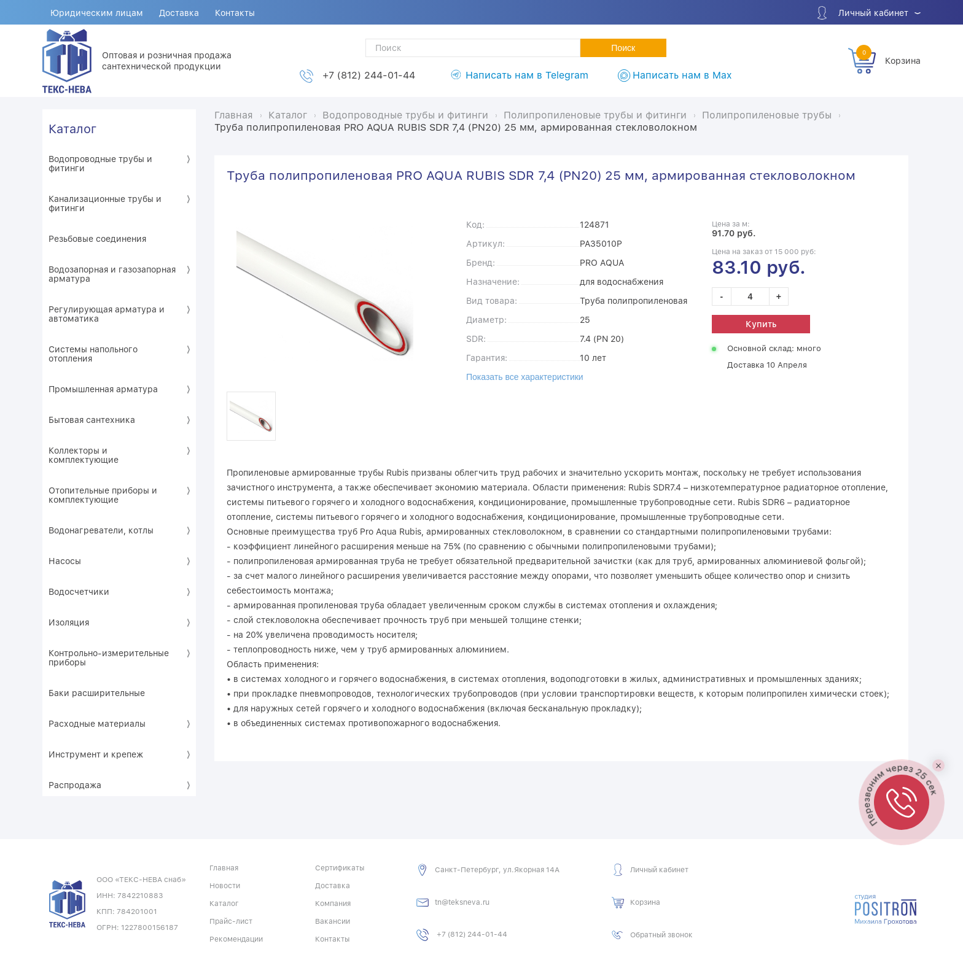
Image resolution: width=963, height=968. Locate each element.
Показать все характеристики (524, 377)
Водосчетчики (79, 592)
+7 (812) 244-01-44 (368, 75)
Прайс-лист (230, 921)
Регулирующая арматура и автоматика (107, 313)
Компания (333, 903)
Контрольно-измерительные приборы (109, 657)
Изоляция (69, 622)
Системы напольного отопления (93, 353)
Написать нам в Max (682, 75)
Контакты (235, 13)
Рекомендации (236, 939)
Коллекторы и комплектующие (84, 455)
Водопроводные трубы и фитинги (100, 163)
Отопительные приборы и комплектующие (103, 495)
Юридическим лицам (96, 13)
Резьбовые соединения (97, 239)
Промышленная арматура (103, 389)
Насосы (65, 561)
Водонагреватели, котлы (101, 530)
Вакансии (332, 921)
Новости (224, 885)
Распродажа (75, 785)
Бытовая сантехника (92, 420)
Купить (761, 324)
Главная (223, 868)
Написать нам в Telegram (527, 75)
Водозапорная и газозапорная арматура (112, 274)
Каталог (72, 129)
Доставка (179, 13)
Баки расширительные (97, 693)
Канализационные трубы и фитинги (105, 203)
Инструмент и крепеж (96, 754)
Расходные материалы (97, 724)
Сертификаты (339, 868)
